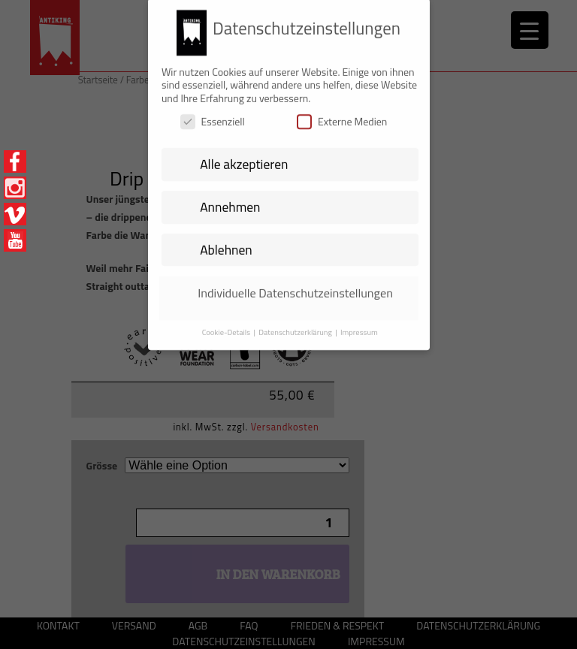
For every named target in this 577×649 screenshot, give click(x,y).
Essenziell (212, 114)
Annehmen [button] (230, 199)
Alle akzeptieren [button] (244, 157)
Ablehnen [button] (226, 242)
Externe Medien (342, 114)
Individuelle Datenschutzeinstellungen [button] (295, 285)
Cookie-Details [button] (227, 324)
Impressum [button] (359, 324)
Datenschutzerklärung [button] (296, 324)
